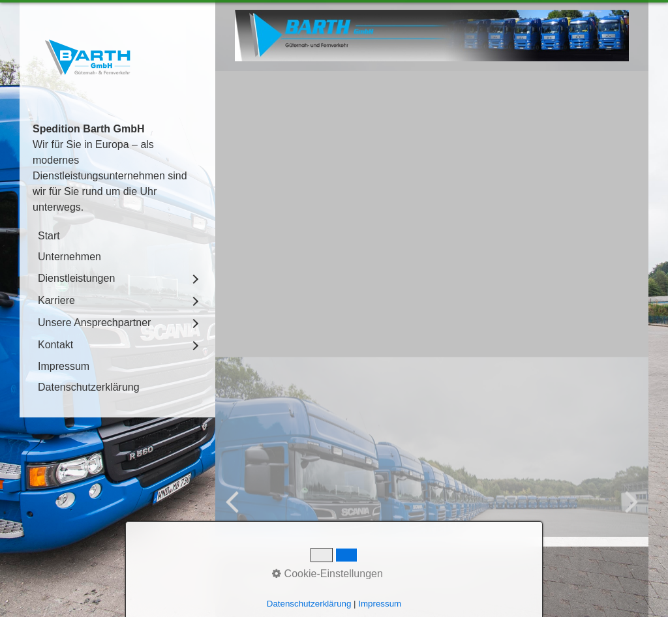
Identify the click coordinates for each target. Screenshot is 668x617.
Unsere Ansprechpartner (94, 322)
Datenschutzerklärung (89, 387)
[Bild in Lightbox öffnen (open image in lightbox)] (432, 35)
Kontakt (55, 344)
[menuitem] (117, 236)
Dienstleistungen (76, 278)
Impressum (63, 366)
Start (49, 235)
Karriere (56, 300)
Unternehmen (69, 256)
